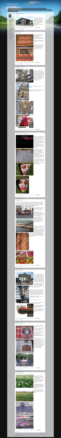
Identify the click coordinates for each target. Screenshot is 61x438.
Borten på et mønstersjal (33, 8)
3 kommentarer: (32, 367)
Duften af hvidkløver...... (20, 373)
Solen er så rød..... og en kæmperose (22, 133)
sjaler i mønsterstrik (16, 8)
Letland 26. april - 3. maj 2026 (13, 11)
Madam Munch (12, 4)
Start (30, 433)
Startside (10, 8)
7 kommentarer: (32, 318)
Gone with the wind (19, 200)
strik (18, 431)
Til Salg (44, 8)
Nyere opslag (18, 433)
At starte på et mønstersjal (24, 8)
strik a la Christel (20, 63)
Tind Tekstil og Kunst (21, 28)
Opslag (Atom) (21, 435)
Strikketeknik (40, 8)
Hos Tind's (17, 15)
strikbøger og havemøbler (20, 323)
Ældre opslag (41, 433)
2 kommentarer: (32, 27)
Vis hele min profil (11, 39)
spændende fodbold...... (20, 270)
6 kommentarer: (32, 62)
